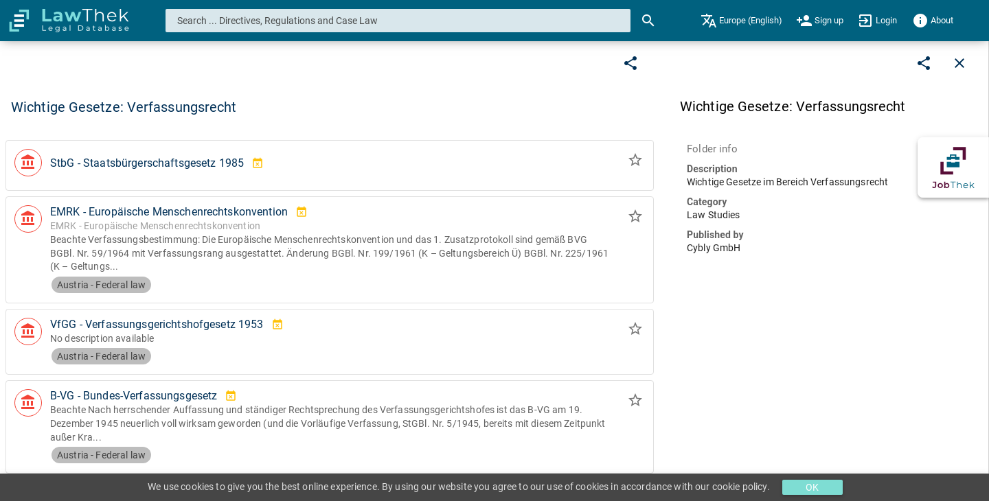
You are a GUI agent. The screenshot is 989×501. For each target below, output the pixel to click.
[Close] (959, 63)
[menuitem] (741, 20)
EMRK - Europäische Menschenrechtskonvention (169, 211)
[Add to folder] (635, 162)
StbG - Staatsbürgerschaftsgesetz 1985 (147, 163)
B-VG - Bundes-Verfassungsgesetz (133, 395)
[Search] (648, 20)
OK (812, 487)
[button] (329, 165)
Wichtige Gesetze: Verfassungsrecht (123, 107)
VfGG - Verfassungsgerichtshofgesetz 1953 (157, 324)
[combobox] (398, 20)
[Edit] (630, 63)
